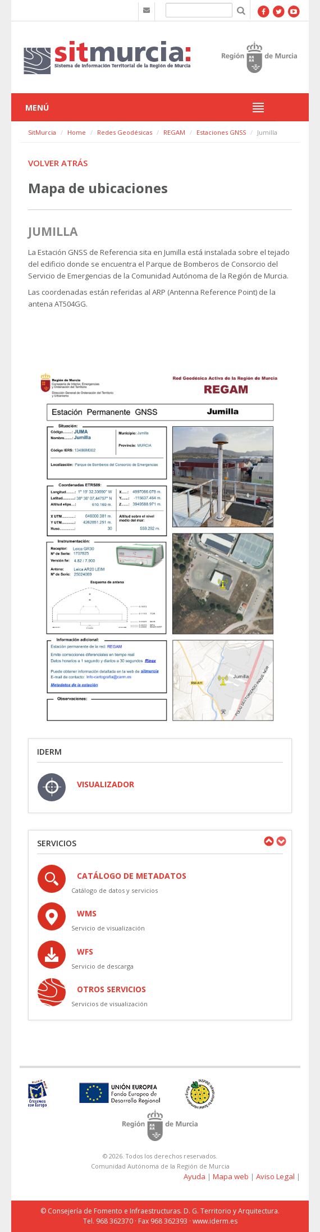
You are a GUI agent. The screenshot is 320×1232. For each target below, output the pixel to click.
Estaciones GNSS (221, 132)
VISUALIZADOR (105, 784)
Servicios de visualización (109, 1004)
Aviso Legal (275, 1176)
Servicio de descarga (102, 966)
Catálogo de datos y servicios (114, 890)
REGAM (174, 132)
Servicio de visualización (108, 928)
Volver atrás (58, 162)
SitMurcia (42, 132)
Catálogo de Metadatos (131, 875)
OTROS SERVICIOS (111, 989)
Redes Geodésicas (124, 132)
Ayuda (194, 1176)
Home (76, 132)
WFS (85, 951)
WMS (87, 913)
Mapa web (231, 1176)
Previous (268, 841)
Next (280, 841)
